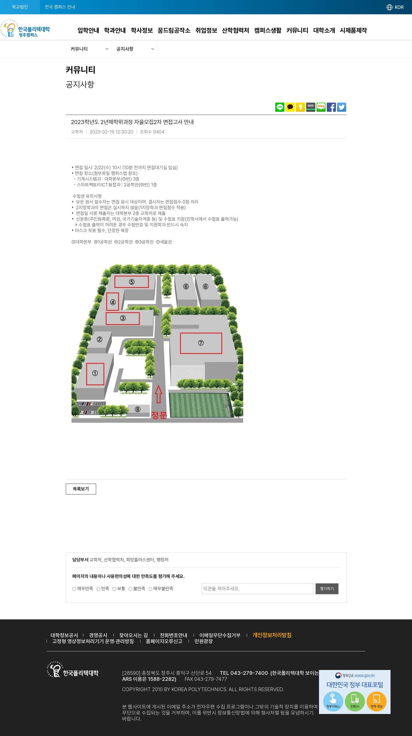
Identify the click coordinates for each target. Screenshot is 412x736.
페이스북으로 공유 (331, 107)
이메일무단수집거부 (220, 635)
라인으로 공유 (279, 107)
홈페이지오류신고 (164, 641)
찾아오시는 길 (133, 635)
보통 (121, 588)
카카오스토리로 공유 (300, 107)
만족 (105, 588)
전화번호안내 (173, 635)
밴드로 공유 (310, 107)
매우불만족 (163, 588)
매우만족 (85, 588)
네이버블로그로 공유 (321, 107)
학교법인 (20, 7)
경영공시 (98, 635)
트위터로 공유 (341, 107)
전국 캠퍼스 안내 (60, 7)
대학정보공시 (64, 635)
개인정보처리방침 (272, 635)
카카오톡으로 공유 (290, 107)
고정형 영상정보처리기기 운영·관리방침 (93, 641)
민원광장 (204, 641)
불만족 (139, 588)
